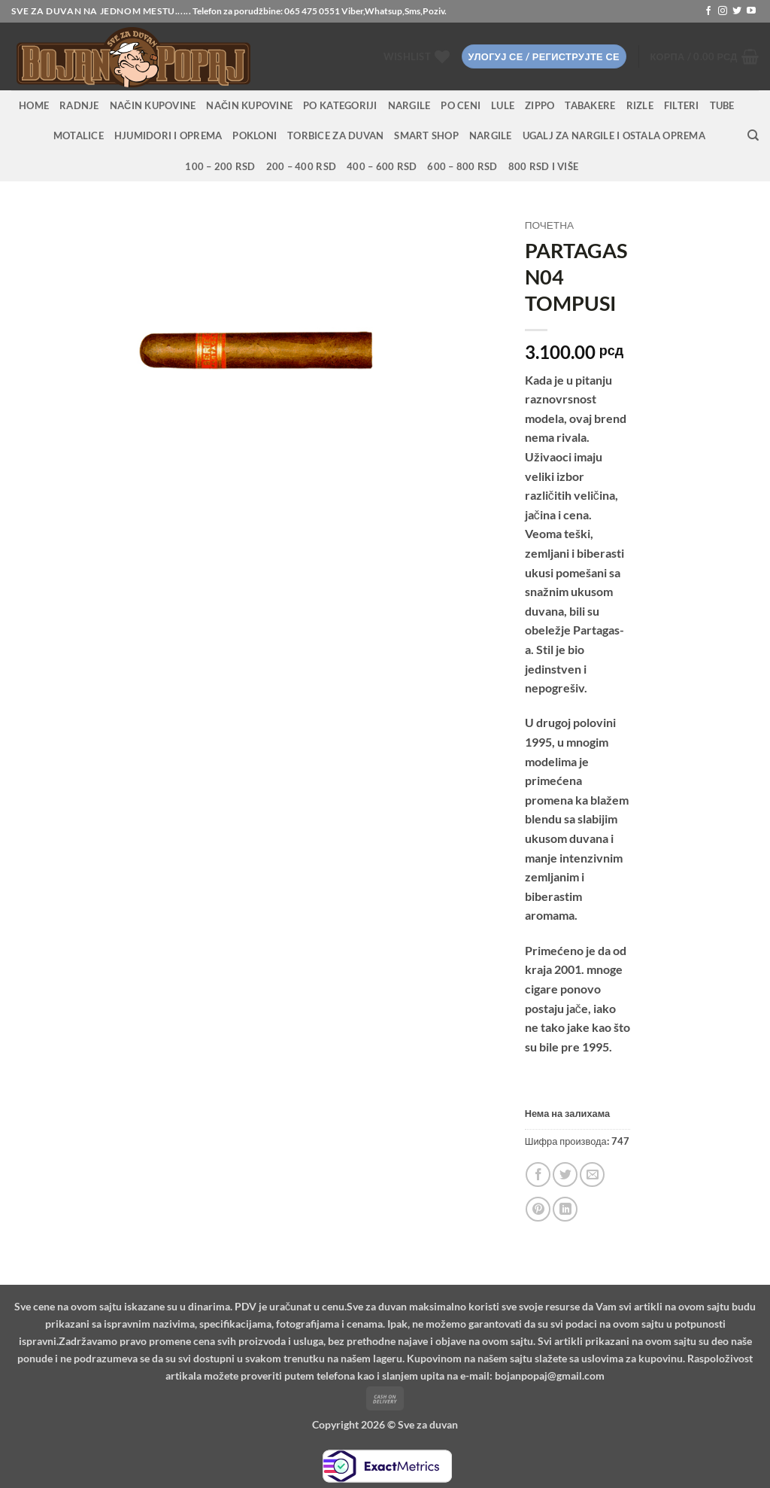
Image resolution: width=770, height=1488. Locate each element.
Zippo (539, 105)
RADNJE (79, 105)
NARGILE (409, 105)
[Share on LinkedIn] (565, 1209)
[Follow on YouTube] (751, 11)
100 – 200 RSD (220, 166)
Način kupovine (153, 105)
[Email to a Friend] (592, 1174)
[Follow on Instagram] (722, 11)
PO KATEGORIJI (340, 105)
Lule (502, 105)
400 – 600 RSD (382, 166)
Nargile (490, 135)
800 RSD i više (543, 166)
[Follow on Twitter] (736, 11)
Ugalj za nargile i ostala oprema (614, 135)
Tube (722, 105)
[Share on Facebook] (538, 1174)
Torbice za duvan (335, 135)
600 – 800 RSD (462, 166)
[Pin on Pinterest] (538, 1209)
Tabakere (590, 105)
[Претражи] (753, 135)
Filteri (681, 105)
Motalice (78, 135)
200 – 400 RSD (301, 166)
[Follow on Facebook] (708, 11)
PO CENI (460, 105)
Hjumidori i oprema (168, 135)
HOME (34, 105)
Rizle (639, 105)
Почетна (549, 225)
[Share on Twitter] (565, 1174)
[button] (544, 56)
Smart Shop (426, 135)
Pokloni (254, 135)
